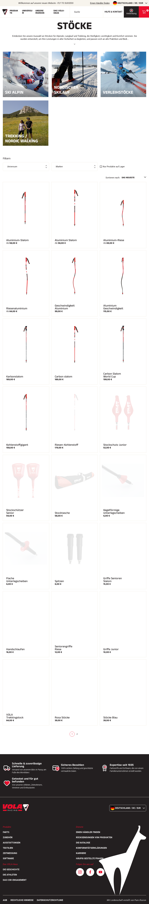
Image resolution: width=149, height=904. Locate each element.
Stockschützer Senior (15, 511)
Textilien (8, 848)
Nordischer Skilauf (74, 90)
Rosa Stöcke (62, 717)
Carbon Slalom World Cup (112, 375)
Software (8, 858)
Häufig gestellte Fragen (89, 858)
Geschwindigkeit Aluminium (65, 307)
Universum (27, 12)
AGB (5, 900)
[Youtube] (100, 872)
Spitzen (59, 581)
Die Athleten (10, 874)
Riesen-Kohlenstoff (66, 444)
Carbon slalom (63, 376)
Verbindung (131, 12)
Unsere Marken (39, 12)
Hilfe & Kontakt (113, 12)
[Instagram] (80, 872)
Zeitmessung (10, 853)
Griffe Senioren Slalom (112, 580)
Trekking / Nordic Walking (25, 138)
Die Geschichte (11, 869)
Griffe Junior (111, 649)
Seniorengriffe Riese (63, 648)
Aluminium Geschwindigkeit (113, 307)
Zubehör (8, 837)
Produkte (14, 12)
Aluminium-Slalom (17, 240)
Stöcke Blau (110, 717)
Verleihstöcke (123, 92)
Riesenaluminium (16, 308)
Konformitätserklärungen (91, 848)
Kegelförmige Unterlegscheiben (114, 511)
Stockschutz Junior (115, 444)
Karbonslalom (14, 376)
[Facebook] (90, 872)
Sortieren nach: (113, 177)
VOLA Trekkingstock (14, 716)
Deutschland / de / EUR (130, 3)
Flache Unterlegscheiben (17, 580)
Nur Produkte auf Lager (114, 166)
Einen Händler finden (100, 3)
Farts (6, 832)
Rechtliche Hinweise (22, 900)
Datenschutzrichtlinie (50, 900)
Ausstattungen (11, 842)
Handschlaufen (15, 649)
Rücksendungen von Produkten (94, 837)
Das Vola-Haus (59, 12)
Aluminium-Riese (113, 240)
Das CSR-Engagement (14, 880)
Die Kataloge (83, 842)
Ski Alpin (25, 92)
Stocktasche (62, 513)
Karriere (81, 853)
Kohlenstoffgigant (17, 444)
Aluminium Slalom (66, 240)
